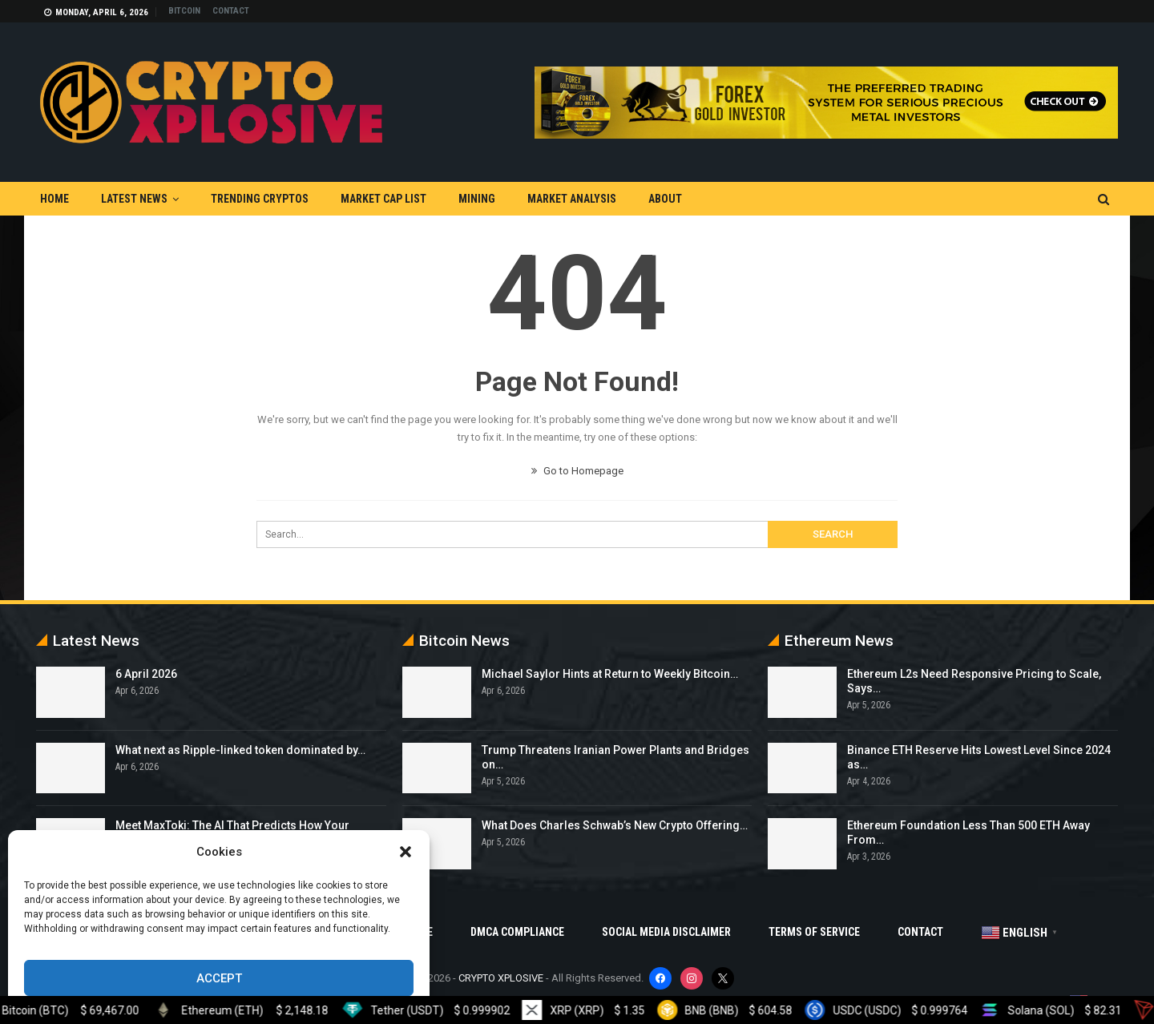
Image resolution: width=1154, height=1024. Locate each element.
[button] (405, 852)
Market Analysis (571, 198)
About (665, 198)
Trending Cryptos (260, 198)
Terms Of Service (814, 931)
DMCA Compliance (517, 931)
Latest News (134, 198)
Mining (476, 198)
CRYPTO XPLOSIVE (500, 978)
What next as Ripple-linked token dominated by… (240, 750)
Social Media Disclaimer (666, 931)
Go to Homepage (577, 471)
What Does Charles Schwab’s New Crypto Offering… (615, 825)
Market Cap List (383, 198)
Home (54, 198)
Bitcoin (184, 11)
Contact (230, 11)
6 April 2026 (146, 673)
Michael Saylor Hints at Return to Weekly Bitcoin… (610, 673)
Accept (219, 978)
